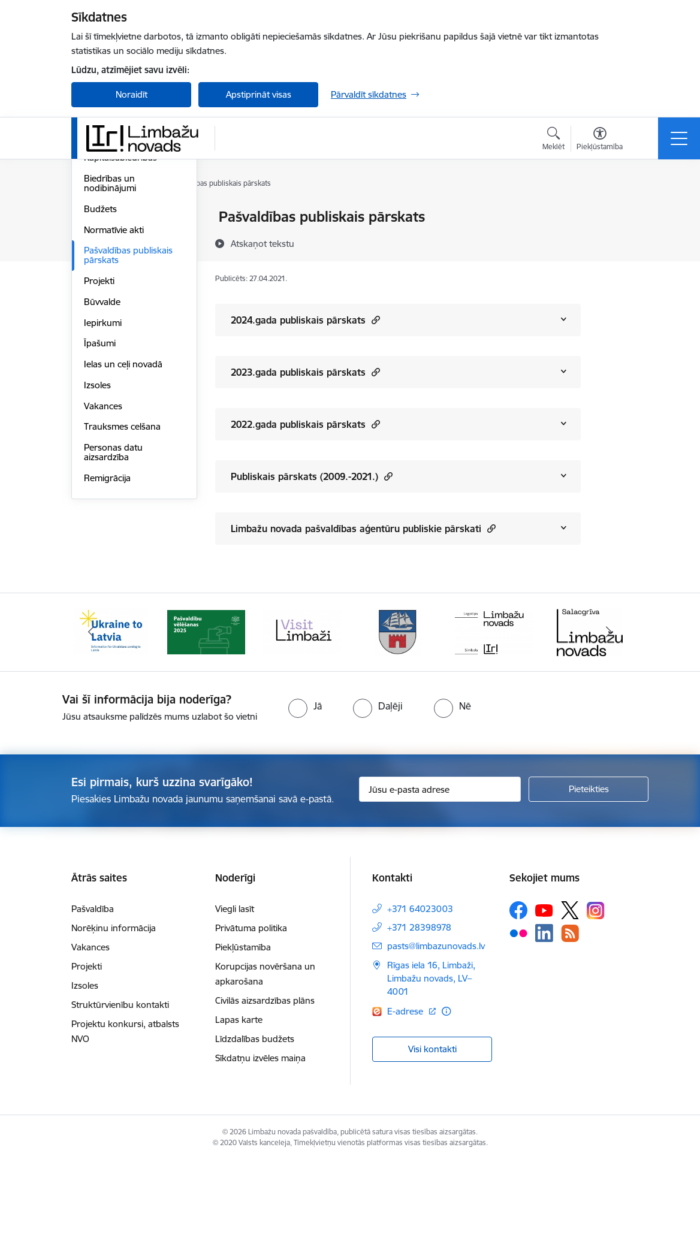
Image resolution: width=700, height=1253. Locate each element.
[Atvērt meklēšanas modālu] (553, 140)
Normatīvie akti (114, 373)
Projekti (99, 424)
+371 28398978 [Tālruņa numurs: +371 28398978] (419, 1019)
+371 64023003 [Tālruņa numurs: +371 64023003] (420, 1001)
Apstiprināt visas (258, 94)
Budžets (100, 352)
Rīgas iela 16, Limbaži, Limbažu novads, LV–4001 (431, 1070)
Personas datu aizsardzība (113, 595)
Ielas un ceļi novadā (123, 507)
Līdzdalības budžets (254, 1131)
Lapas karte (238, 1112)
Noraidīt (131, 94)
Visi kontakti (432, 1140)
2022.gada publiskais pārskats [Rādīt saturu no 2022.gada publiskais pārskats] (305, 424)
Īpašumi (100, 487)
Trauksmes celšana (122, 570)
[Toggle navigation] (679, 138)
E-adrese (406, 1103)
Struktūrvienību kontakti (120, 1097)
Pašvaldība (92, 1001)
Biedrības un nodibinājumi (110, 326)
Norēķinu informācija (113, 1020)
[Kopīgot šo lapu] (611, 241)
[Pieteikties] (588, 881)
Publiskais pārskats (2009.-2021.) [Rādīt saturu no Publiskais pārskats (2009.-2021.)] (312, 476)
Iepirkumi (103, 466)
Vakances (103, 549)
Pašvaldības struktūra (127, 259)
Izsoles (97, 528)
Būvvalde (102, 445)
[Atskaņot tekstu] (262, 243)
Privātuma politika (251, 1020)
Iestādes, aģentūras (124, 280)
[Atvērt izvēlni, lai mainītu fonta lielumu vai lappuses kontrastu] (600, 140)
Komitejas (103, 238)
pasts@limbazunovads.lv (436, 1038)
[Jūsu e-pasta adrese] (440, 881)
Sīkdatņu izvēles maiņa (260, 1150)
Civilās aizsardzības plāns (265, 1092)
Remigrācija (107, 621)
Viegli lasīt (234, 1001)
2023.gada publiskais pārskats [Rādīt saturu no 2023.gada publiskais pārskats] (305, 372)
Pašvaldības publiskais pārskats (128, 398)
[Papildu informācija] (446, 1103)
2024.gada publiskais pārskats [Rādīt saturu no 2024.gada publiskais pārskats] (305, 319)
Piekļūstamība (243, 1039)
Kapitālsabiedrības (120, 301)
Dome (96, 218)
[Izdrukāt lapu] (611, 212)
